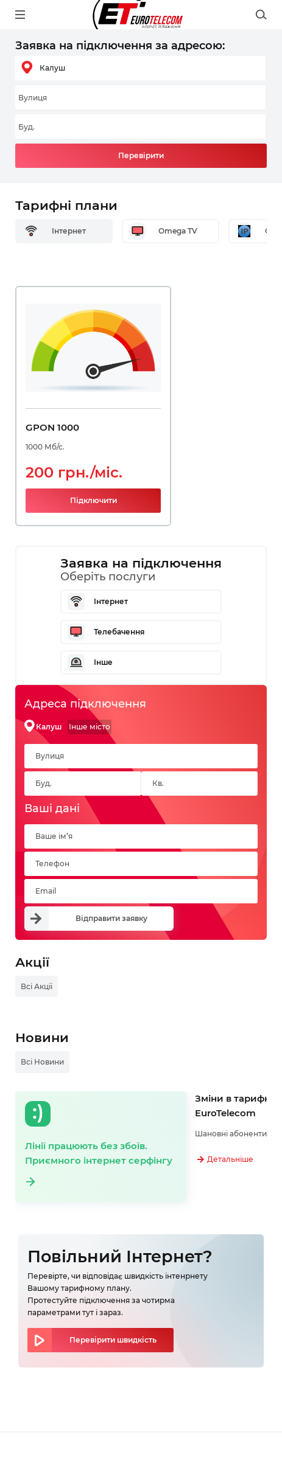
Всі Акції (36, 986)
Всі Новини (42, 1061)
